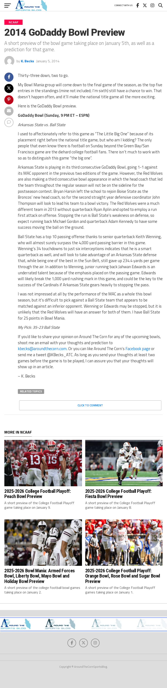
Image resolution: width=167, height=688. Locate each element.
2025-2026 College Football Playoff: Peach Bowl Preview (37, 493)
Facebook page (137, 349)
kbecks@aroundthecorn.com (42, 349)
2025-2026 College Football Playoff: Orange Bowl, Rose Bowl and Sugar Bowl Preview (122, 576)
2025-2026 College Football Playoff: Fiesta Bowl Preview (118, 493)
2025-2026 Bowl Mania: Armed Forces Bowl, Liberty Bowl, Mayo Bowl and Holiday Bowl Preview (39, 576)
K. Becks (27, 61)
